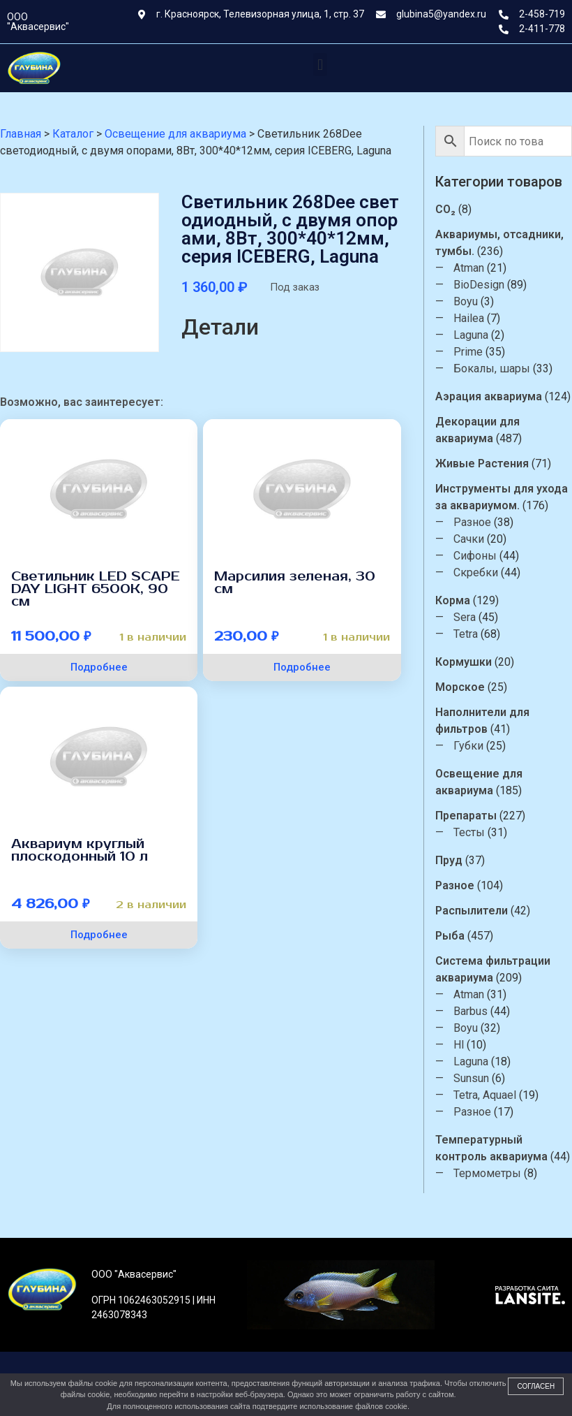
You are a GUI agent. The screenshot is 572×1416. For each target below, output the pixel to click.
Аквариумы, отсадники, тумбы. (499, 243)
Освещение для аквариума (478, 782)
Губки (468, 745)
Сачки (468, 539)
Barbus (470, 1011)
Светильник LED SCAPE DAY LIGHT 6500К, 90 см (95, 589)
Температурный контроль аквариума (491, 1148)
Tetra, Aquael (484, 1095)
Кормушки (463, 662)
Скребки (475, 572)
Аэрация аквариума (488, 396)
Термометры (487, 1173)
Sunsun (471, 1078)
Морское (460, 687)
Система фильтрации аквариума (492, 969)
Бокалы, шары (491, 368)
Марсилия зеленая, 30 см (294, 583)
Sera (464, 617)
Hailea (468, 318)
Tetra (465, 634)
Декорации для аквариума (477, 430)
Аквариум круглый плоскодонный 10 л (79, 850)
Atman (468, 268)
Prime (468, 351)
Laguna (470, 335)
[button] (319, 64)
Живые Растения (482, 463)
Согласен (536, 1386)
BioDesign (478, 284)
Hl (458, 1044)
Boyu (465, 301)
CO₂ (445, 209)
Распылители (471, 910)
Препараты (466, 815)
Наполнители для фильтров (482, 721)
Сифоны (475, 555)
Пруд (448, 860)
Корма (452, 600)
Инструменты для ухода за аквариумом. (501, 497)
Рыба (450, 935)
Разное (472, 522)
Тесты (469, 832)
